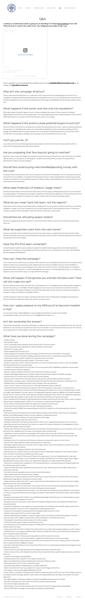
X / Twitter (59, 597)
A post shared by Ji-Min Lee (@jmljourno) (25, 76)
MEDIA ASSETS (51, 8)
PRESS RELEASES (39, 8)
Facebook (69, 597)
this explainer (63, 24)
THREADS (78, 597)
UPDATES (28, 8)
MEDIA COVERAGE (70, 8)
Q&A (60, 8)
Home (20, 8)
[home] (10, 8)
